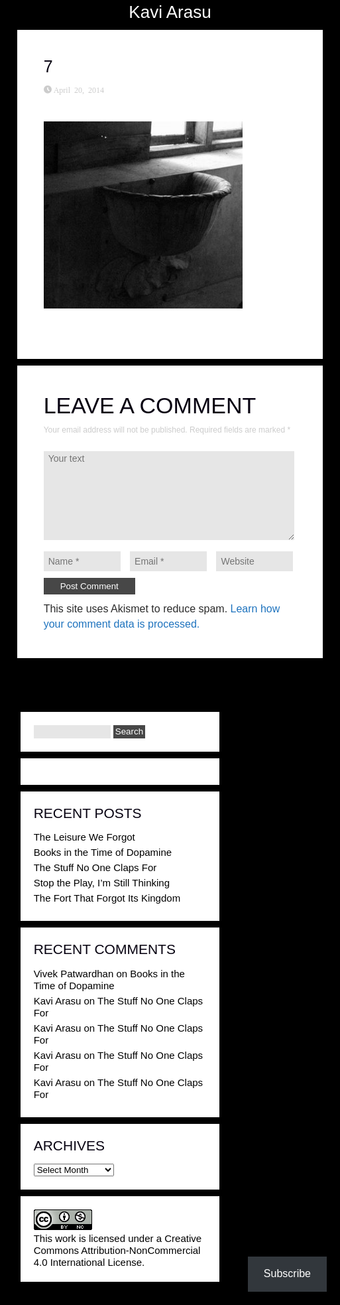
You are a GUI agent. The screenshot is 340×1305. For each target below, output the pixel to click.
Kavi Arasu (170, 12)
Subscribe (287, 1273)
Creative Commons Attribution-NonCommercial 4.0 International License (117, 1250)
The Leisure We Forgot (84, 837)
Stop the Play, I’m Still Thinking (102, 882)
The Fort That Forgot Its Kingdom (107, 898)
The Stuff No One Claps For (95, 867)
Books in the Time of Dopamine (103, 852)
